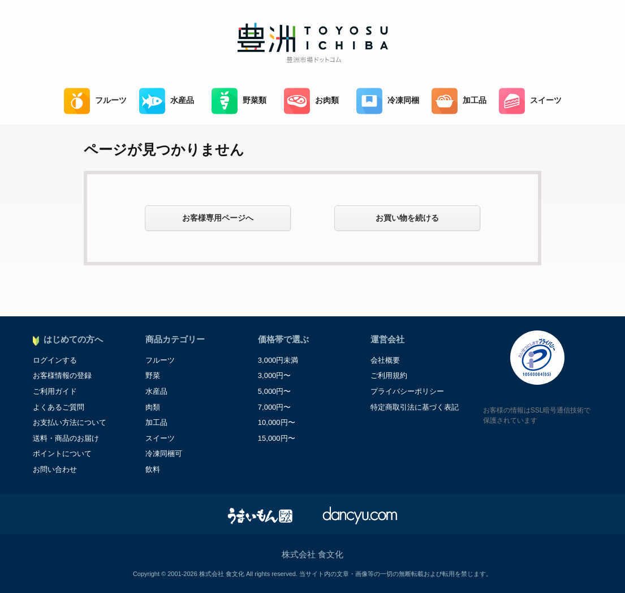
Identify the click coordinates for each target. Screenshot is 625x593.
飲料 (152, 469)
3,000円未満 (278, 360)
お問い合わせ (55, 469)
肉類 (152, 407)
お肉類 (311, 101)
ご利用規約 (388, 375)
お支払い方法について (69, 422)
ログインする (55, 360)
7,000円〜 (274, 407)
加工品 (459, 101)
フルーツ (95, 101)
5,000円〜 (274, 391)
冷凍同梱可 (163, 453)
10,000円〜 (276, 422)
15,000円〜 (276, 438)
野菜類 (239, 101)
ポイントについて (62, 453)
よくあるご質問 (58, 407)
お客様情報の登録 (62, 375)
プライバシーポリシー (407, 391)
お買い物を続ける (407, 217)
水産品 (166, 101)
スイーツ (530, 101)
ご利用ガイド (55, 391)
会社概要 (385, 360)
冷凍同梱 (387, 101)
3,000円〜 (274, 375)
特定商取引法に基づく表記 (414, 407)
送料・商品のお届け (66, 438)
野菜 (152, 375)
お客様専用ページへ (217, 217)
